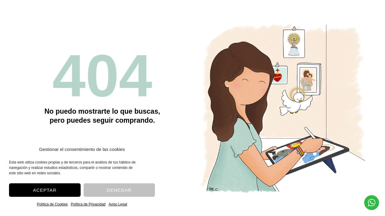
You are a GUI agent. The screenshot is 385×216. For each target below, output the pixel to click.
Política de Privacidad (88, 204)
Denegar (119, 190)
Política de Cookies (52, 204)
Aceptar (45, 190)
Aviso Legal (118, 204)
